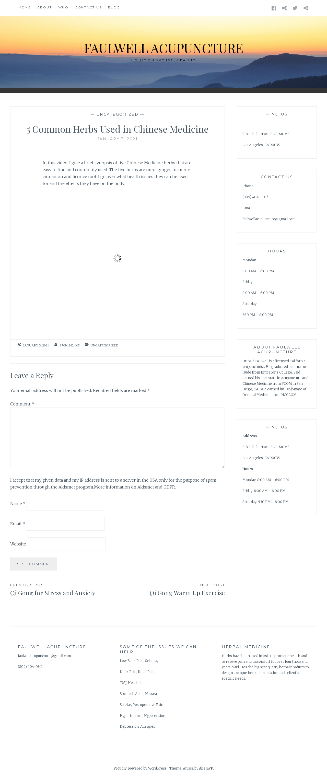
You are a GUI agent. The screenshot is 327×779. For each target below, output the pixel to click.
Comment (22, 403)
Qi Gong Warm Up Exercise (171, 589)
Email (17, 523)
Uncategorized (118, 114)
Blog (114, 7)
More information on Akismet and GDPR (134, 487)
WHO (63, 7)
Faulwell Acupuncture (163, 47)
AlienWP (206, 768)
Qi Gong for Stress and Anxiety (64, 589)
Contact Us (88, 7)
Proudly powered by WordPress (140, 768)
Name (18, 503)
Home (24, 7)
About (44, 7)
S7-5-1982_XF (70, 345)
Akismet (67, 487)
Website (18, 544)
